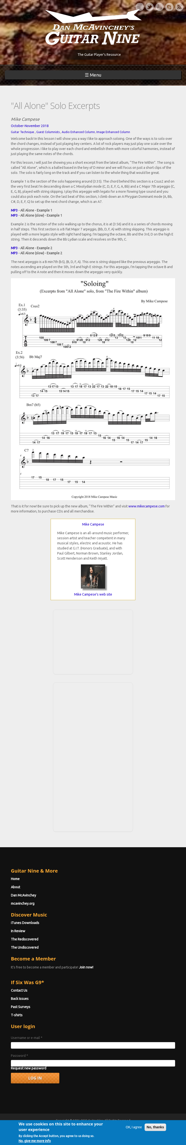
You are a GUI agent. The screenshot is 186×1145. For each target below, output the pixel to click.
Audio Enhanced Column (78, 132)
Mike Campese (93, 524)
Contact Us (19, 990)
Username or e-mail (26, 1038)
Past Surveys (20, 1007)
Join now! (86, 967)
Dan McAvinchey (23, 895)
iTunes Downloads (25, 923)
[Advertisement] (93, 641)
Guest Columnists (48, 132)
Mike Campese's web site (93, 594)
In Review (18, 931)
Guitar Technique (22, 132)
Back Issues (20, 999)
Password (19, 1056)
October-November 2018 (30, 126)
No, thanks (155, 1128)
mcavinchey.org (22, 903)
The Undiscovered (25, 947)
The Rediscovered (24, 939)
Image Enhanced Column (113, 132)
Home (15, 879)
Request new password (28, 1068)
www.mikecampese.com (146, 506)
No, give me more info (35, 1142)
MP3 (14, 210)
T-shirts (17, 1015)
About (15, 887)
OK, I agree (134, 1128)
